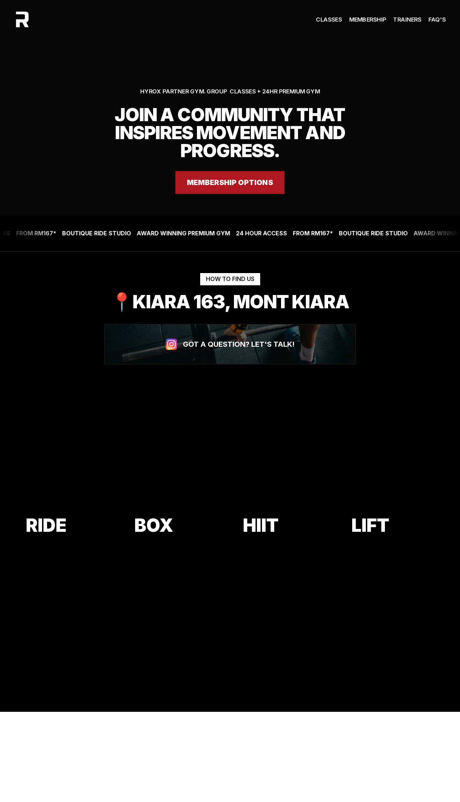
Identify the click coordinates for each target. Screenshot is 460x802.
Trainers (407, 19)
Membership (367, 19)
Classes (329, 19)
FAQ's (437, 19)
